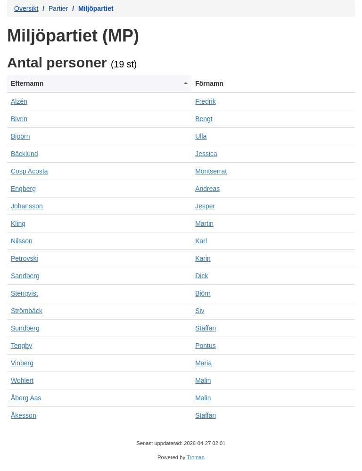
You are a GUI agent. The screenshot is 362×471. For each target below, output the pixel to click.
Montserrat (211, 171)
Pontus (205, 345)
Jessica (206, 153)
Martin (204, 223)
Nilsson (22, 241)
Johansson (27, 206)
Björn (203, 293)
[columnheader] (99, 83)
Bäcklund (24, 153)
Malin (203, 380)
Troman (196, 457)
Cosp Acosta (29, 171)
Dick (201, 276)
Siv (199, 310)
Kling (18, 223)
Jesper (205, 206)
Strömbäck (26, 310)
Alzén (19, 101)
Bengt (204, 119)
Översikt (26, 8)
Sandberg (25, 276)
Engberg (23, 188)
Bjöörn (20, 136)
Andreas (207, 188)
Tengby (21, 345)
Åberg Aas (26, 398)
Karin (203, 258)
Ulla (200, 136)
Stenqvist (24, 293)
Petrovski (24, 258)
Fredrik (205, 101)
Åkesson (23, 415)
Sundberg (25, 328)
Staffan (205, 328)
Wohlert (22, 380)
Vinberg (22, 363)
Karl (201, 241)
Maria (203, 363)
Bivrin (19, 119)
